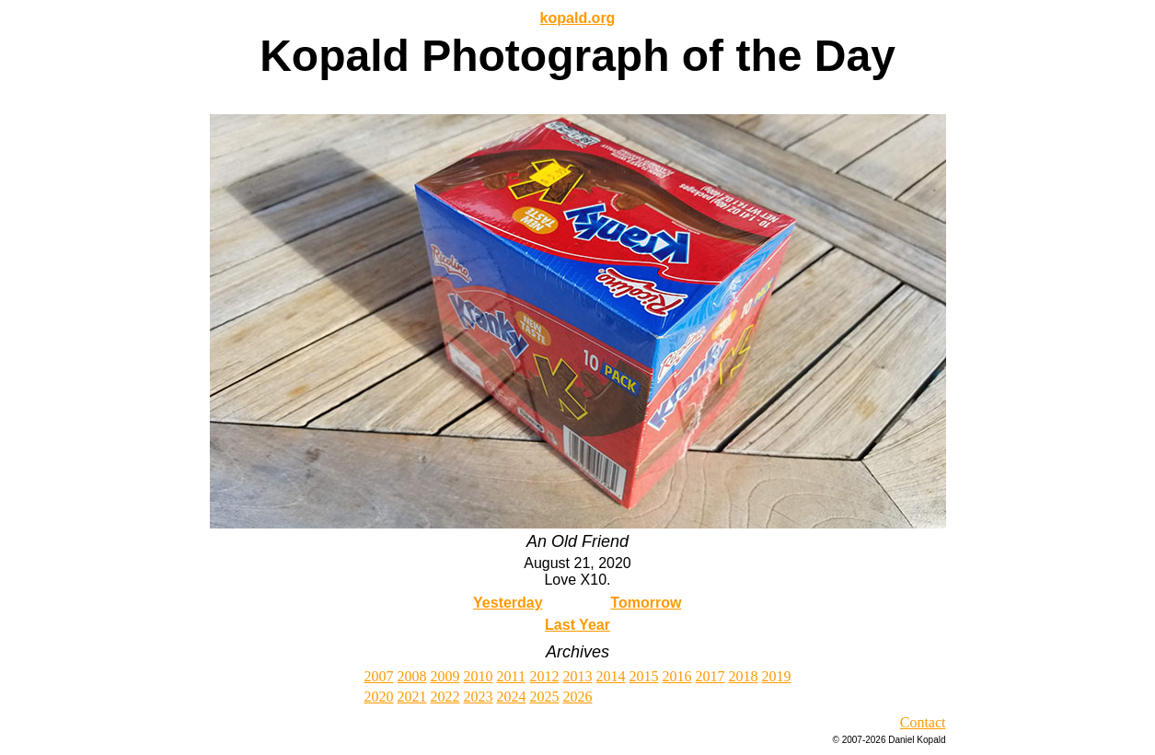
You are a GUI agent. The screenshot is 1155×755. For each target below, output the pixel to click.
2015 (644, 676)
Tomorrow (645, 602)
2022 (445, 696)
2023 (478, 696)
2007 (379, 676)
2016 (677, 676)
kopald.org (578, 18)
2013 (578, 676)
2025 (545, 696)
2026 (578, 696)
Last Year (577, 625)
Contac (920, 722)
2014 (611, 676)
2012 (545, 676)
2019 (776, 676)
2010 (478, 676)
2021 (412, 696)
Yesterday (508, 602)
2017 (710, 676)
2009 (445, 676)
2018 (743, 676)
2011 (511, 676)
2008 (412, 676)
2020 (379, 696)
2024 (511, 696)
